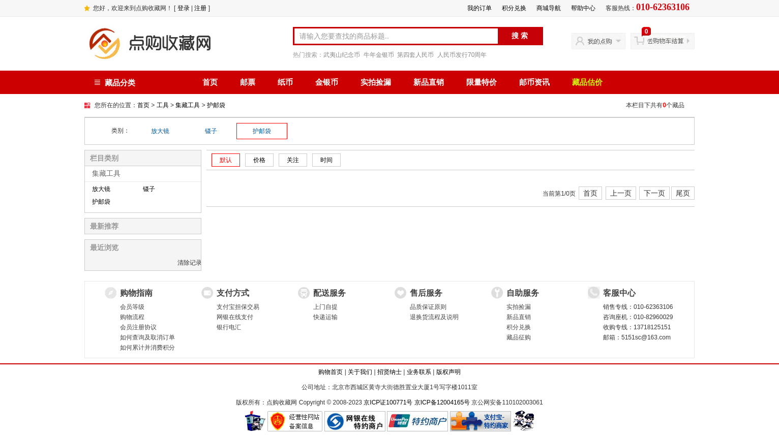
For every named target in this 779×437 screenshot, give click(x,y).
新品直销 (428, 82)
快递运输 (325, 317)
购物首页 (330, 372)
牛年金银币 (379, 54)
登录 (183, 8)
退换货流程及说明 (434, 317)
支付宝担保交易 (238, 306)
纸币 (285, 82)
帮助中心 (583, 8)
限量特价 (481, 82)
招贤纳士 (389, 372)
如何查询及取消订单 (147, 337)
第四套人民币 (415, 54)
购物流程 (132, 317)
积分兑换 (514, 8)
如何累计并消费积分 (147, 347)
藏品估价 (587, 82)
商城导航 (548, 8)
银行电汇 (229, 327)
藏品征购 (518, 337)
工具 (163, 105)
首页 (210, 82)
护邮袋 (216, 105)
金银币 (326, 82)
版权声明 (448, 372)
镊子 (211, 131)
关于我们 (360, 372)
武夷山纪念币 (341, 54)
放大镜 (160, 131)
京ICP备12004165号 (442, 402)
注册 (200, 8)
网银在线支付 (235, 317)
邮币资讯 (534, 82)
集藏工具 (187, 105)
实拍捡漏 (376, 82)
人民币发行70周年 (462, 54)
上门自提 (325, 306)
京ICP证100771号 (388, 402)
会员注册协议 (138, 327)
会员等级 (132, 306)
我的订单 (479, 8)
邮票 (247, 82)
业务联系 (419, 372)
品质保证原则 (428, 306)
